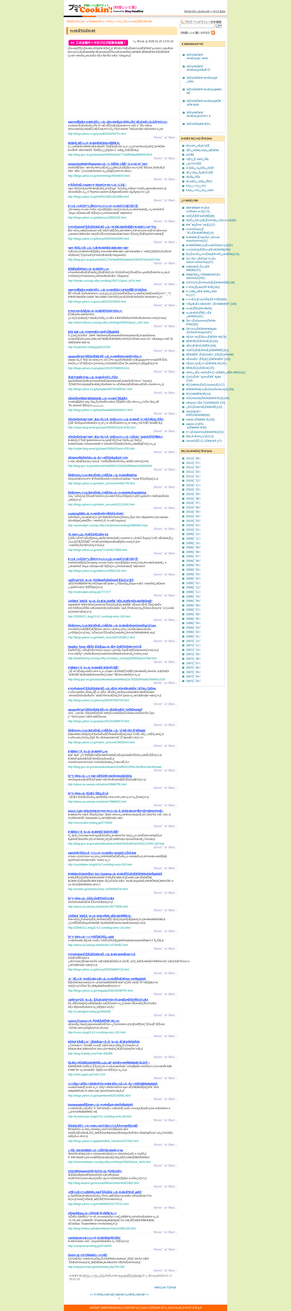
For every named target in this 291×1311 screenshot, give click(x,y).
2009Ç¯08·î (193, 552)
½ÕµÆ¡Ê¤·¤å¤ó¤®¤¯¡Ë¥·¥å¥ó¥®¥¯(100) (211, 304)
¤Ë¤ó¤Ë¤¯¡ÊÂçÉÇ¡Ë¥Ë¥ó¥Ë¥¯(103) (208, 359)
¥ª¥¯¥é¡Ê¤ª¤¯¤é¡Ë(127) (200, 224)
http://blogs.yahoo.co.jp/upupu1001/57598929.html (98, 368)
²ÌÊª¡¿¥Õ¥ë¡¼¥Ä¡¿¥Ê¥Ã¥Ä (202, 150)
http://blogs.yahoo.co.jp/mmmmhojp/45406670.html (99, 175)
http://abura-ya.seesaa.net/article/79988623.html (97, 801)
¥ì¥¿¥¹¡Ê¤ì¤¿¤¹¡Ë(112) (200, 436)
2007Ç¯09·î (193, 654)
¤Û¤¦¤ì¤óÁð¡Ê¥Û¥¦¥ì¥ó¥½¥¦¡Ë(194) (207, 398)
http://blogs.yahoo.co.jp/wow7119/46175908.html (97, 550)
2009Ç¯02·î (193, 578)
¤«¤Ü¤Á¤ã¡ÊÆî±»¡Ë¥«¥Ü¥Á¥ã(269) (208, 249)
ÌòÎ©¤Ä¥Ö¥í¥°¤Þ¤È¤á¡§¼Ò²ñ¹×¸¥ (199, 114)
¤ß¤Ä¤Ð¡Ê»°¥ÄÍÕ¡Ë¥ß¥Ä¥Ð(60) (198, 413)
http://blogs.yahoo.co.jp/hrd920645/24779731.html (98, 1204)
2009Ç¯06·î (193, 560)
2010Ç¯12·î (193, 480)
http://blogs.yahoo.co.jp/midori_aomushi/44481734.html (101, 483)
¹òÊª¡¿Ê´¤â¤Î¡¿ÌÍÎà (197, 159)
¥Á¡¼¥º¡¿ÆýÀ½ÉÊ (198, 145)
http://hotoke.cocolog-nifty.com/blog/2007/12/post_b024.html (104, 280)
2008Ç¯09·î (193, 600)
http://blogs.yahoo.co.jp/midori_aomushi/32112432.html (101, 504)
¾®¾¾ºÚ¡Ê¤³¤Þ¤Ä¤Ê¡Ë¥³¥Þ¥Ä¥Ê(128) (210, 282)
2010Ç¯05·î (193, 511)
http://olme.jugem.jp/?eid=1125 (86, 1074)
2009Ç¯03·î (193, 574)
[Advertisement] (102, 88)
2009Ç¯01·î (193, 583)
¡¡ (118, 122)
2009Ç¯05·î (193, 565)
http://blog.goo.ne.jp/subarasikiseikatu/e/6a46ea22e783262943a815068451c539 (116, 679)
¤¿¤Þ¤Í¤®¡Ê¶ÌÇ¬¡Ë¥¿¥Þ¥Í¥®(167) (198, 314)
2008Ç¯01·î (193, 636)
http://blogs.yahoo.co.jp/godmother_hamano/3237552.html (103, 1141)
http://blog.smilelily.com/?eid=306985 (90, 1053)
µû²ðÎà (190, 154)
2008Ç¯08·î (193, 605)
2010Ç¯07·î (193, 503)
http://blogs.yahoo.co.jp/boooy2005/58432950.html (98, 238)
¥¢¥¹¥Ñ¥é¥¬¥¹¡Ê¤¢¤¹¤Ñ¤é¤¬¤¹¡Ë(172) (198, 209)
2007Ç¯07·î (193, 663)
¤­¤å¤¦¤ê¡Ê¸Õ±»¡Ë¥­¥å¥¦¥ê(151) (198, 268)
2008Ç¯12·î (193, 587)
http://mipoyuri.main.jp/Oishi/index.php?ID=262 (96, 1267)
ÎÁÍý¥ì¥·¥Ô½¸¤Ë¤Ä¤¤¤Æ (196, 11)
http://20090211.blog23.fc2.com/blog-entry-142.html (99, 927)
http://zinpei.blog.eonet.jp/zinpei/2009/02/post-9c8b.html (101, 427)
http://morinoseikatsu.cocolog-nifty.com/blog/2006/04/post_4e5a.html (109, 1162)
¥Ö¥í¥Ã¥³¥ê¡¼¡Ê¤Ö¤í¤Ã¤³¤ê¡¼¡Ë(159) (210, 389)
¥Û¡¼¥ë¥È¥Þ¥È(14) (198, 394)
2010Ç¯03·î (193, 520)
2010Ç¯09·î (193, 494)
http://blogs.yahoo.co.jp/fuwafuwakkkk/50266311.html (100, 410)
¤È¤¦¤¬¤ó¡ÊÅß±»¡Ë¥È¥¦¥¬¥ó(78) (206, 336)
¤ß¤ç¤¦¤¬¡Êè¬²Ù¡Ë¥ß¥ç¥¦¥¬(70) (205, 402)
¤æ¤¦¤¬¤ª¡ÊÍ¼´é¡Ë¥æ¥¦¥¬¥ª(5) (196, 426)
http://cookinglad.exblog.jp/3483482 (89, 1011)
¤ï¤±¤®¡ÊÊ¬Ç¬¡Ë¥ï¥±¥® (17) (204, 441)
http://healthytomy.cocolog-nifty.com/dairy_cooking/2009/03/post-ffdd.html (112, 658)
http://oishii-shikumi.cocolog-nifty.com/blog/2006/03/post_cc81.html (108, 322)
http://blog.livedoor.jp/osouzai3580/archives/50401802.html (103, 1183)
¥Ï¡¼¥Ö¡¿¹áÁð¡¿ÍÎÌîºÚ (199, 181)
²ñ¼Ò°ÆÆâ (219, 11)
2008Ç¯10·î (193, 596)
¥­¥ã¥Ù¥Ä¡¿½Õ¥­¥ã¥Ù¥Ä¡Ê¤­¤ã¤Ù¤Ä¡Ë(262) (203, 276)
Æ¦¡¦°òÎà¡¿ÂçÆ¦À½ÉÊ (199, 172)
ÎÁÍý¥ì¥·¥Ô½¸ (97, 21)
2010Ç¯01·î (193, 529)
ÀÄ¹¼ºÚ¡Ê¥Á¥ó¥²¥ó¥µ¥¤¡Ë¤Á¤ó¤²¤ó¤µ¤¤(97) (201, 330)
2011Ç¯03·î (193, 471)
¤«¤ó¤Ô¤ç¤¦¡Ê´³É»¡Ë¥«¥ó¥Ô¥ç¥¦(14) (200, 231)
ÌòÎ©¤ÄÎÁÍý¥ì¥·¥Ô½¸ (199, 124)
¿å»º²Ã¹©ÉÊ (193, 163)
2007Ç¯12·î (193, 641)
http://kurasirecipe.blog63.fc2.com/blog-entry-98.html (99, 1116)
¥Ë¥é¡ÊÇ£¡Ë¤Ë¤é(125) (200, 368)
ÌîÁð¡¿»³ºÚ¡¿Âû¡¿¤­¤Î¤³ (200, 190)
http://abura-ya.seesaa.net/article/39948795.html (97, 784)
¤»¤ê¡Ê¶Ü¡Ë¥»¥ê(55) (199, 308)
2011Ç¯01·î (193, 476)
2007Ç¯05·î (193, 672)
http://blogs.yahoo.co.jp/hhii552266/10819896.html (98, 196)
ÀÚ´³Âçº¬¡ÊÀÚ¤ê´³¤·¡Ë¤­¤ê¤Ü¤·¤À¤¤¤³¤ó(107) (201, 260)
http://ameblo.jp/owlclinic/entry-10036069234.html (98, 889)
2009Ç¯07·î (193, 556)
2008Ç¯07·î (193, 609)
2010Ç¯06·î (193, 507)
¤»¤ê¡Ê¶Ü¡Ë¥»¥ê (141, 21)
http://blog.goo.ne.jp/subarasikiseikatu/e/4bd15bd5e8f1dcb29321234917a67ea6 (116, 843)
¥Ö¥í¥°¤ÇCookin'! (138, 1307)
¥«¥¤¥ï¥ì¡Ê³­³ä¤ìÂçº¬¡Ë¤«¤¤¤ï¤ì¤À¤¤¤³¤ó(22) (203, 239)
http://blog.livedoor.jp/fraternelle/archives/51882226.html (102, 1228)
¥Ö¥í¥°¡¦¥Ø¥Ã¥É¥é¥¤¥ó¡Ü (108, 1307)
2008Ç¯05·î (193, 618)
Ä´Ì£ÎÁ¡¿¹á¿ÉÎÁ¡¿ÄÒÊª (200, 168)
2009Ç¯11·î (193, 538)
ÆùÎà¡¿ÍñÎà (193, 177)
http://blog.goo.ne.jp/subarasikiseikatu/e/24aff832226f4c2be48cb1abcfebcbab (114, 767)
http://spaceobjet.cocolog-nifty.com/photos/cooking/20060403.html (108, 525)
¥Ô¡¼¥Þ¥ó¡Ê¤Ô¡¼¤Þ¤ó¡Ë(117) (205, 384)
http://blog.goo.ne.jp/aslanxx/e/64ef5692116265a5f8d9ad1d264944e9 (110, 466)
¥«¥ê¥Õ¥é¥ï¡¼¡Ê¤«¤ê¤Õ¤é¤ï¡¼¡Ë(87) (209, 245)
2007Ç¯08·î (193, 658)
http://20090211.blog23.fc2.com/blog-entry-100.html (99, 616)
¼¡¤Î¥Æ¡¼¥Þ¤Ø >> (137, 1294)
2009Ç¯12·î (193, 534)
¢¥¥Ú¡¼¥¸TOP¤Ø (165, 1287)
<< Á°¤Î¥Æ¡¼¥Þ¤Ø (101, 1294)
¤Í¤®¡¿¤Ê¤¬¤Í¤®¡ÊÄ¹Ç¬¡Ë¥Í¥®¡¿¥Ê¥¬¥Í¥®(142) (216, 372)
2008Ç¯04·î (193, 623)
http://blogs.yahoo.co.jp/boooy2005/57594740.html (98, 700)
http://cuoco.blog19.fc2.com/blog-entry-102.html (96, 1032)
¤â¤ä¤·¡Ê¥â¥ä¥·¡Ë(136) (200, 419)
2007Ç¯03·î (193, 681)
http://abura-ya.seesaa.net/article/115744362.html (98, 945)
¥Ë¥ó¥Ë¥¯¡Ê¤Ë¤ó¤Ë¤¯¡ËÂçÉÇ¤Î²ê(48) (210, 354)
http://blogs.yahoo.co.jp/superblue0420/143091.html (99, 1095)
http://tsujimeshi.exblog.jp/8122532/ (89, 347)
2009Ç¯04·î (193, 569)
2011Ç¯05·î (193, 467)
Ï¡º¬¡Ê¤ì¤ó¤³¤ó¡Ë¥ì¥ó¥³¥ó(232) (205, 432)
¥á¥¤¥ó (119, 1294)
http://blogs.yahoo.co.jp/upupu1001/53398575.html (98, 721)
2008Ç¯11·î (193, 592)
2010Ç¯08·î (193, 498)
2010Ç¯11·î (193, 485)
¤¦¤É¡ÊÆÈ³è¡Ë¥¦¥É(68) (200, 216)
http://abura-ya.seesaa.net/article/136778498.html (98, 906)
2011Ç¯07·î (193, 463)
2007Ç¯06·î (193, 667)
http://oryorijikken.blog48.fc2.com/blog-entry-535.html (100, 864)
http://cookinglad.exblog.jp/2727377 (89, 592)
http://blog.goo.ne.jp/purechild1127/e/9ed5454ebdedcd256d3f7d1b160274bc (114, 259)
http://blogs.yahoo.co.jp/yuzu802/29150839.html (97, 301)
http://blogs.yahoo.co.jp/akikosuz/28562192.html (97, 217)
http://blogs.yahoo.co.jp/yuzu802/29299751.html (97, 133)
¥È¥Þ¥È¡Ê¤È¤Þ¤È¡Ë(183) (202, 341)
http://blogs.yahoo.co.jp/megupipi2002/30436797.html (100, 990)
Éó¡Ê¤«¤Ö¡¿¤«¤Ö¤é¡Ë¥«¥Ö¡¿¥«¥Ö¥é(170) (212, 254)
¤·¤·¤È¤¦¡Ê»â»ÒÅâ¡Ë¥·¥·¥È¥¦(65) (206, 299)
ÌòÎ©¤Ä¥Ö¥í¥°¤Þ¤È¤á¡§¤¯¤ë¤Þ (197, 56)
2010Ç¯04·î (193, 516)
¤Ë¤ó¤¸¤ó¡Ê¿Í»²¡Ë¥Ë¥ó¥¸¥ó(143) (206, 363)
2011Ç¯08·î (193, 458)
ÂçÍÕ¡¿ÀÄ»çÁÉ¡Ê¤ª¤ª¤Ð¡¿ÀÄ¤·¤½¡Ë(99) (211, 220)
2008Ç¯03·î (193, 627)
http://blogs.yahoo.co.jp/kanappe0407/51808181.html (100, 389)
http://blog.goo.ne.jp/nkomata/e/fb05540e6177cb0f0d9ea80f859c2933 (110, 154)
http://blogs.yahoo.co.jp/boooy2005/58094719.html (98, 969)
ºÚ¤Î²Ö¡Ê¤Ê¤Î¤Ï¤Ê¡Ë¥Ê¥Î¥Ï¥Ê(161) (207, 350)
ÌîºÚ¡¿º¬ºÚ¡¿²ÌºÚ (118, 21)
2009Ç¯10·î (193, 543)
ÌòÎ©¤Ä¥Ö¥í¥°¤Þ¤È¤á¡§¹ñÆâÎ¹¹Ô (198, 68)
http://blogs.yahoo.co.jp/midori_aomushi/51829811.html (101, 637)
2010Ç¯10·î (193, 489)
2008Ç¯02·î (193, 632)
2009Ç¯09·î (193, 547)
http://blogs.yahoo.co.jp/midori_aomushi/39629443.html (101, 742)
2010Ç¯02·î (193, 525)
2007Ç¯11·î (193, 645)
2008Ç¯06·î (193, 614)
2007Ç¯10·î (193, 650)
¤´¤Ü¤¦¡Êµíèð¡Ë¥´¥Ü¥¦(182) (203, 287)
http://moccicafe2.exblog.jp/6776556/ (90, 822)
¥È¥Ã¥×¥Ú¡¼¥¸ (76, 21)
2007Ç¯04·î (193, 676)
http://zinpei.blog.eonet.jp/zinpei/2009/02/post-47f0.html (101, 448)
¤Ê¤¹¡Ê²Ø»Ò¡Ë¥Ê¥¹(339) (201, 345)
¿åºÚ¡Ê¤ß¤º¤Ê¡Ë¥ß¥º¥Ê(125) (204, 407)
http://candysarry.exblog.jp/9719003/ (90, 1246)
